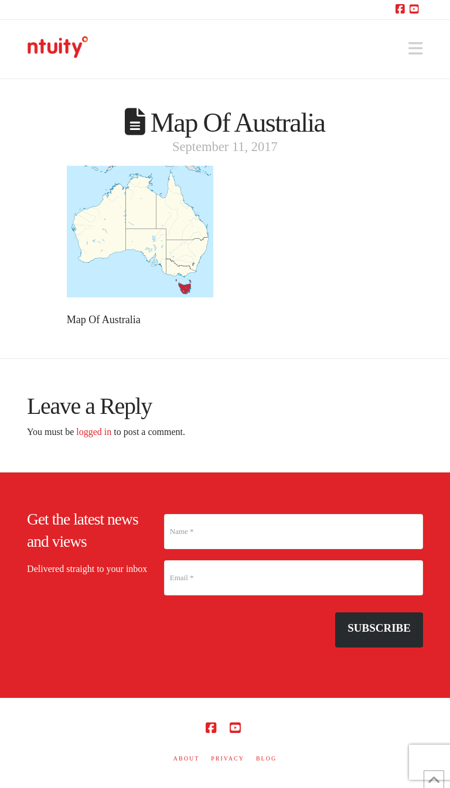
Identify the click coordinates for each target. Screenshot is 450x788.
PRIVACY (227, 758)
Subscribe (379, 628)
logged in (93, 432)
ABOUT (186, 758)
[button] (415, 48)
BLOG (266, 758)
